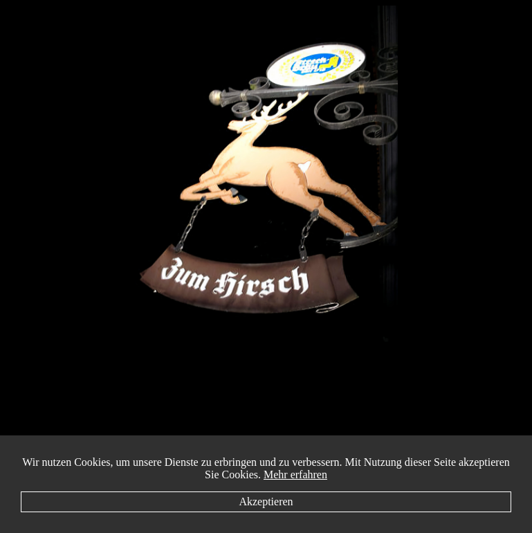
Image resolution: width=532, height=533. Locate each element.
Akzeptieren (266, 501)
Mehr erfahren (295, 474)
